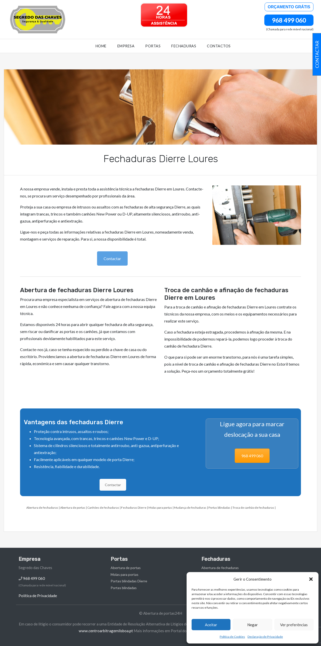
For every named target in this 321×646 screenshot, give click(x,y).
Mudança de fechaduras (190, 507)
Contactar (112, 258)
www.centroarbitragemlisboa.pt (106, 630)
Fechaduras (183, 46)
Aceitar (211, 624)
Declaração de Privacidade (265, 636)
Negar (252, 624)
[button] (310, 579)
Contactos (219, 46)
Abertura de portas (72, 507)
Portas (152, 46)
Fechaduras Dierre (133, 507)
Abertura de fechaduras (42, 507)
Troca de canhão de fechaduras (253, 507)
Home (101, 46)
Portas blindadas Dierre (129, 581)
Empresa (126, 46)
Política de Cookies (232, 636)
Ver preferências (294, 624)
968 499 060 (289, 20)
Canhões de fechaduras (103, 507)
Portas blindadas (219, 507)
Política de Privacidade (38, 595)
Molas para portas (160, 507)
